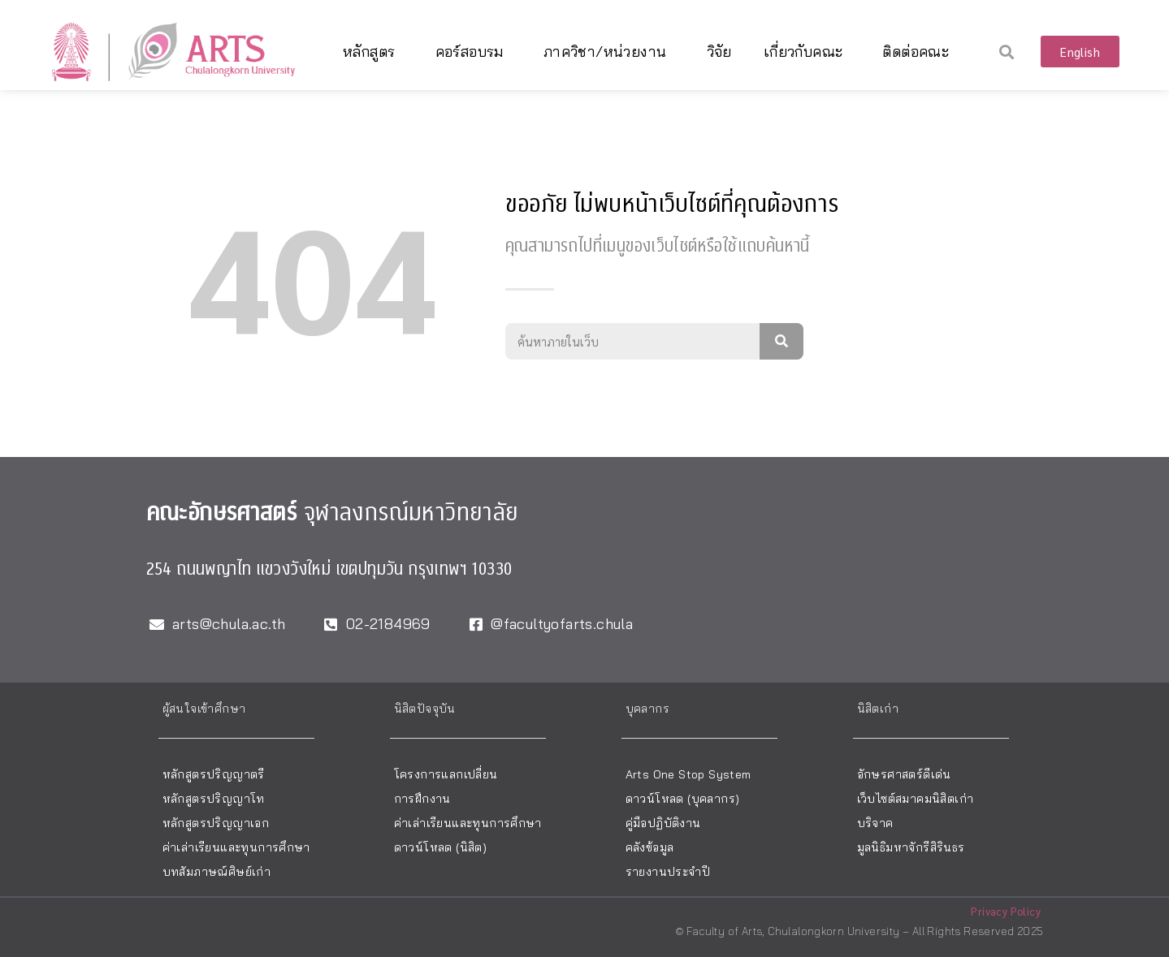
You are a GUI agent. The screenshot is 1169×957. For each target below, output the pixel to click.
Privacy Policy (1006, 911)
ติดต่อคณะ (919, 51)
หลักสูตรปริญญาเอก (216, 823)
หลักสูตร (373, 51)
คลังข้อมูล (650, 847)
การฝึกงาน (422, 798)
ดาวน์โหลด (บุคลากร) (683, 798)
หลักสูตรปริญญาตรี (213, 774)
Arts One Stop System (688, 774)
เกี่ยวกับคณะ (807, 51)
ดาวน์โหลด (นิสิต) (440, 847)
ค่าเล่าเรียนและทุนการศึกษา (236, 847)
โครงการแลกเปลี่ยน (446, 774)
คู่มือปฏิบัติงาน (663, 823)
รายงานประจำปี (668, 871)
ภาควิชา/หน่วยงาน (609, 51)
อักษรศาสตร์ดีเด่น (904, 774)
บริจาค (875, 823)
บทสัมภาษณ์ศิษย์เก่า (216, 871)
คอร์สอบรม (473, 51)
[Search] (781, 341)
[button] (1007, 51)
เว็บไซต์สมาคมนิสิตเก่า (915, 798)
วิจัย (719, 51)
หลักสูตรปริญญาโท (213, 798)
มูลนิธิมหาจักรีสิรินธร (911, 847)
